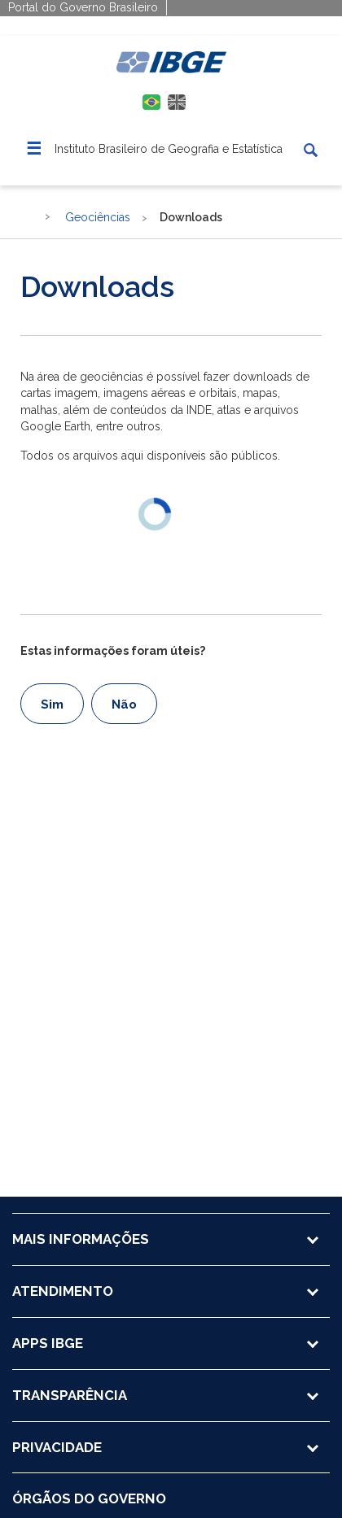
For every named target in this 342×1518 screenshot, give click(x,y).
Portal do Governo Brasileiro (83, 7)
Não (124, 704)
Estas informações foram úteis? (112, 650)
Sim (52, 704)
